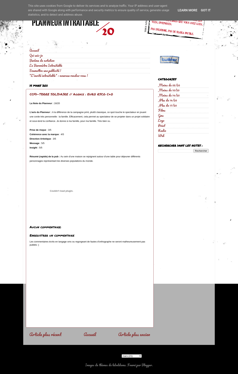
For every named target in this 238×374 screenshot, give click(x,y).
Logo (161, 120)
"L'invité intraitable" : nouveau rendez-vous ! (58, 75)
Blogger (147, 364)
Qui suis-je (36, 55)
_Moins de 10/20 (168, 90)
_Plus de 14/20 (167, 100)
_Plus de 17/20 (167, 105)
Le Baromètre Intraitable (45, 65)
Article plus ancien (134, 334)
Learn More (187, 10)
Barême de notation (41, 60)
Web (161, 135)
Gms (161, 115)
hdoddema (119, 364)
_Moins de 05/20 (169, 85)
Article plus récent (45, 334)
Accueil (34, 50)
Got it (206, 10)
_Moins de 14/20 (169, 95)
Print (161, 125)
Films (161, 110)
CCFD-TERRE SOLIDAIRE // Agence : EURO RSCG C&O (71, 94)
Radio (162, 130)
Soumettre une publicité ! (45, 70)
